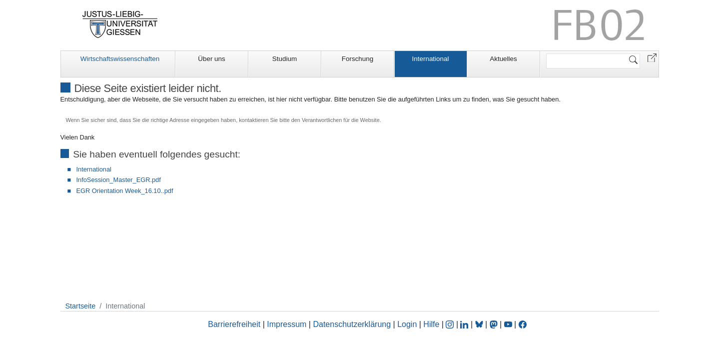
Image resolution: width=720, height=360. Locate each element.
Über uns (211, 58)
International (430, 58)
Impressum (286, 324)
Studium (284, 58)
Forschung (358, 58)
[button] (652, 57)
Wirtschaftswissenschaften (119, 58)
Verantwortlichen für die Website (341, 120)
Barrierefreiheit (234, 324)
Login (408, 324)
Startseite (80, 306)
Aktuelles (503, 58)
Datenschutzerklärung (352, 324)
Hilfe (431, 324)
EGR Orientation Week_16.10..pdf (124, 190)
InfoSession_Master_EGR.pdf (118, 180)
